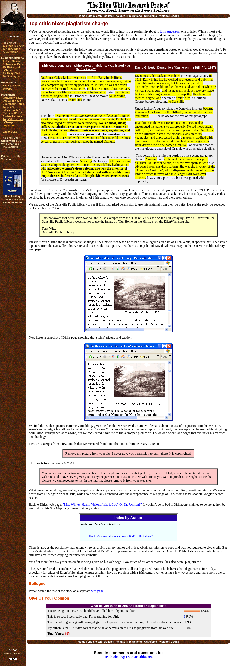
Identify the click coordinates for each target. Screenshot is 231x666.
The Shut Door (10, 137)
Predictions (134, 15)
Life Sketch (94, 15)
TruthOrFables (13, 653)
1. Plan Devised (12, 61)
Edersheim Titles (13, 104)
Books (175, 15)
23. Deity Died (11, 73)
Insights (120, 15)
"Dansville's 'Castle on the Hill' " (179, 67)
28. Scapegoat (11, 76)
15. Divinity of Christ (11, 69)
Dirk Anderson (170, 31)
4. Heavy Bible (12, 48)
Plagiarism (8, 94)
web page (97, 591)
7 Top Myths (9, 42)
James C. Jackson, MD (11, 109)
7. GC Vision (10, 51)
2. (14, 45)
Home (81, 15)
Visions (164, 15)
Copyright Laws (13, 97)
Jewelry (7, 88)
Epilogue (9, 125)
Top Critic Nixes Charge (13, 121)
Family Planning (13, 85)
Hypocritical (8, 82)
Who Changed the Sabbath (10, 145)
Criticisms (13, 36)
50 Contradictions (12, 58)
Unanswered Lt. (11, 140)
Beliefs (108, 15)
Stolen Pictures (12, 116)
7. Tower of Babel (14, 64)
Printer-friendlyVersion (10, 158)
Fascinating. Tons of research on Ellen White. (13, 199)
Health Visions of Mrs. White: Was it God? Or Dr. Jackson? (121, 535)
